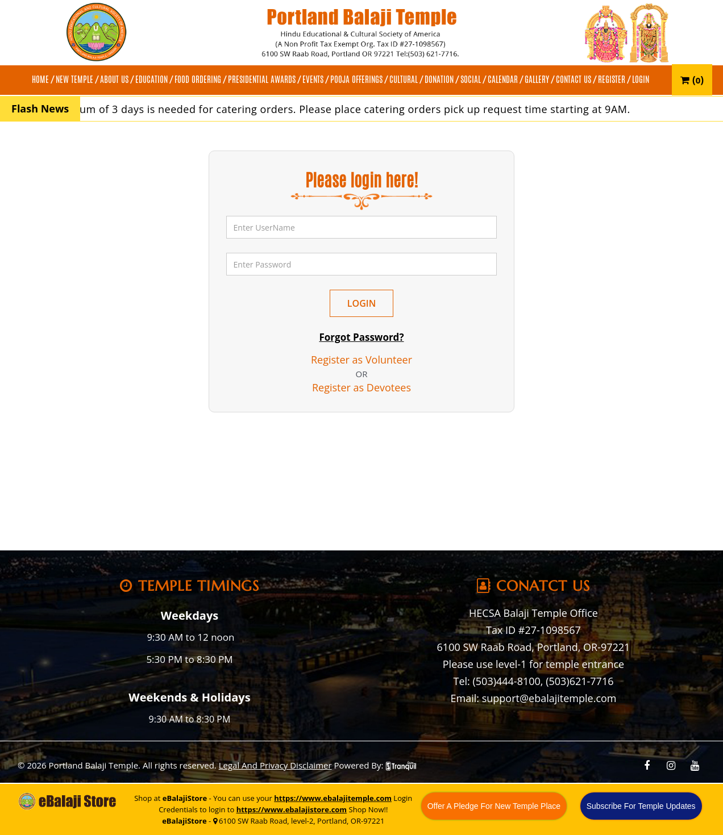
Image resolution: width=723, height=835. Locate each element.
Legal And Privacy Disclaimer (275, 765)
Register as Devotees (361, 387)
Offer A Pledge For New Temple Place (494, 806)
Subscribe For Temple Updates (641, 806)
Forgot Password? (361, 337)
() (692, 79)
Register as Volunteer (361, 359)
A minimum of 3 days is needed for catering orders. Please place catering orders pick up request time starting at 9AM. (346, 109)
